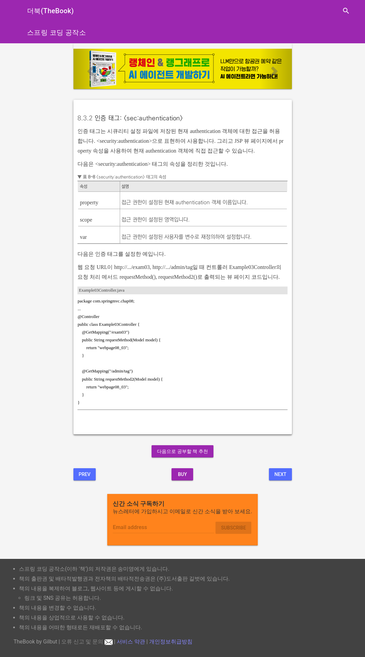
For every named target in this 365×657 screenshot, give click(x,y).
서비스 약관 (131, 641)
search (346, 11)
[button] (89, 69)
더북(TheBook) (50, 11)
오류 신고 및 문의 (87, 641)
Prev (85, 474)
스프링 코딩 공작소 (56, 32)
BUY (182, 474)
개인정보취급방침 (170, 641)
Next (280, 474)
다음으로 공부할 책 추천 (182, 451)
